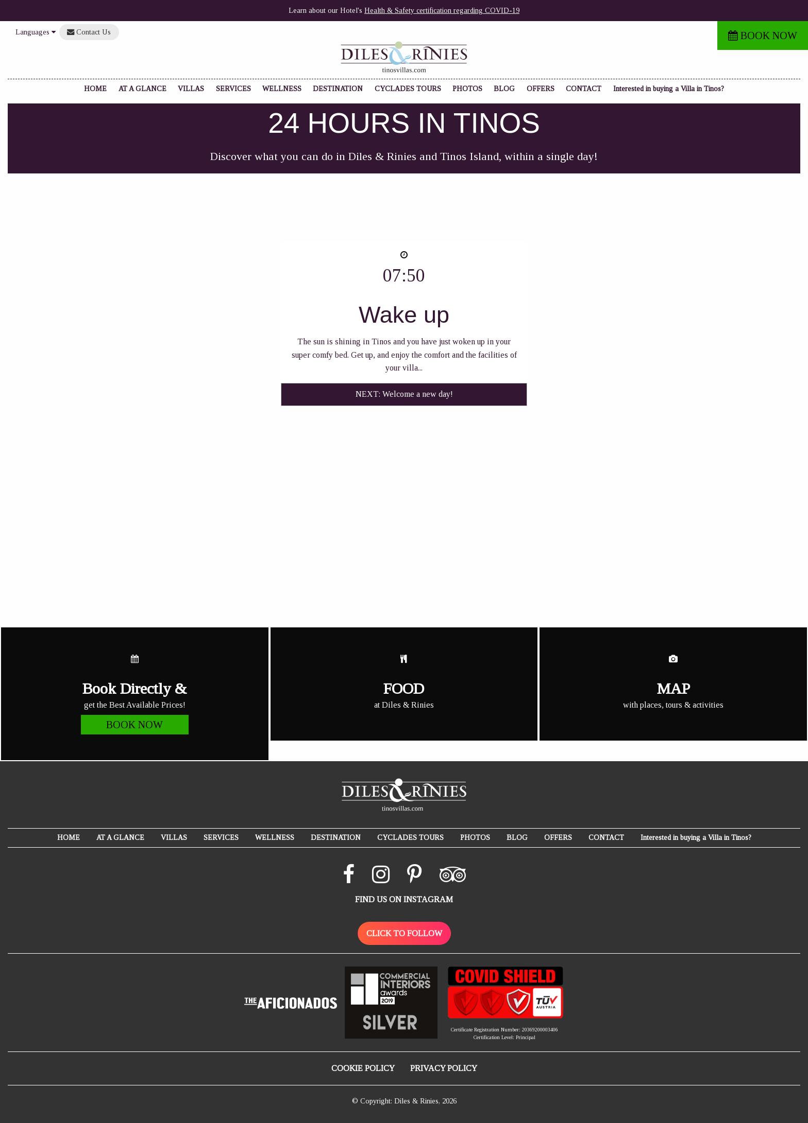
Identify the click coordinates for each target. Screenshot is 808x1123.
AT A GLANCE (142, 89)
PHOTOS (467, 89)
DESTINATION (338, 89)
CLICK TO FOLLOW (404, 933)
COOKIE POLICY (363, 1068)
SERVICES (233, 89)
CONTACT (583, 89)
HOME (95, 89)
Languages (35, 32)
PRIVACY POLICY (443, 1068)
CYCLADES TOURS (408, 89)
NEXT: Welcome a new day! (404, 394)
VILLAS (191, 89)
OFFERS (540, 89)
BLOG (504, 89)
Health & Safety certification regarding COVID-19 (441, 10)
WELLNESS (281, 89)
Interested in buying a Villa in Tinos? (668, 89)
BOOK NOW (762, 35)
